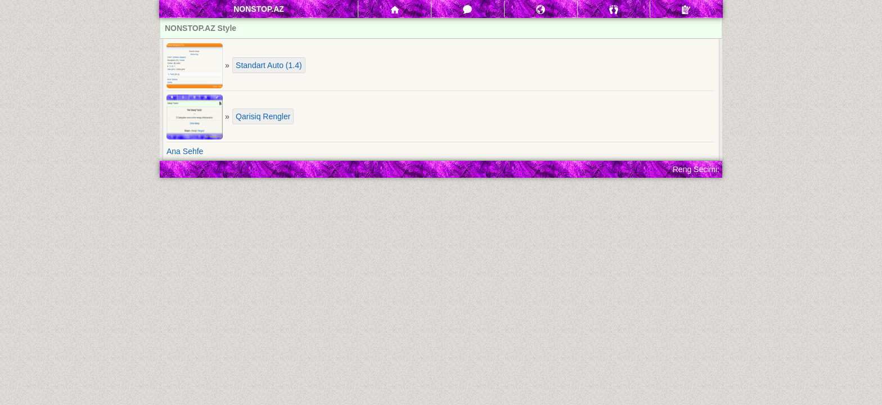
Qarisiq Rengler (263, 116)
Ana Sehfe (184, 151)
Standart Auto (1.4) (269, 65)
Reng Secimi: (696, 169)
